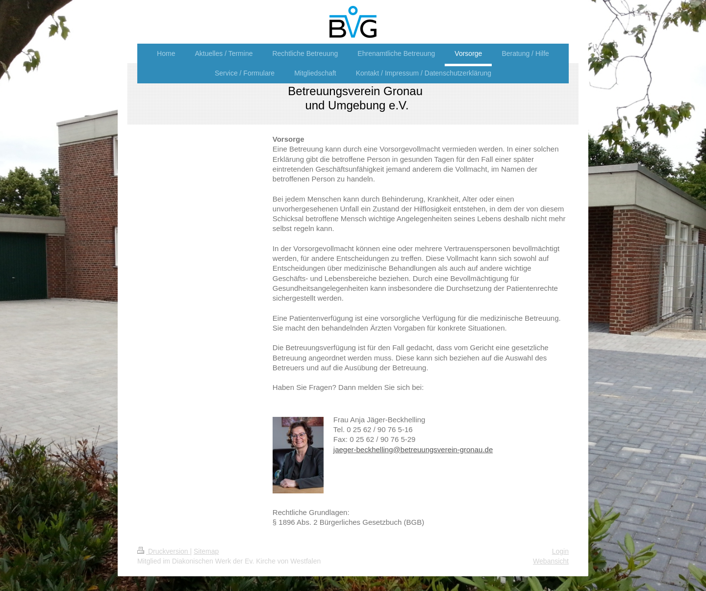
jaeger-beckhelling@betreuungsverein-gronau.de (413, 449)
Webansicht (551, 561)
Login (560, 551)
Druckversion (163, 551)
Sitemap (206, 551)
